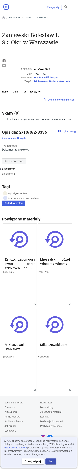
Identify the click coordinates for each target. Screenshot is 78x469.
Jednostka (42, 18)
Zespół (28, 18)
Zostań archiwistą (14, 402)
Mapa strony (47, 407)
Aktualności (11, 412)
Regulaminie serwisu (16, 447)
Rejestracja (46, 402)
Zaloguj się (53, 7)
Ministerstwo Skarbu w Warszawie (52, 81)
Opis (15, 91)
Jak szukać (10, 426)
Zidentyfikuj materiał (51, 412)
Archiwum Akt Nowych (46, 77)
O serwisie (10, 407)
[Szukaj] (65, 6)
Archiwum (14, 18)
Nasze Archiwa (12, 416)
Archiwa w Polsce (14, 421)
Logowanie (10, 430)
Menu (72, 7)
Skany (5, 91)
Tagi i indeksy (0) (31, 91)
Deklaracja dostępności (52, 421)
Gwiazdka (35, 304)
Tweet (4, 65)
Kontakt (44, 416)
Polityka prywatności (51, 426)
